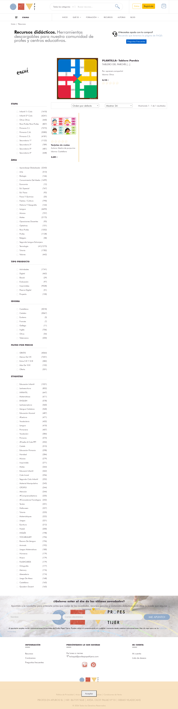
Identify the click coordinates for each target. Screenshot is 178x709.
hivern (33, 558)
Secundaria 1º (33, 140)
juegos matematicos (33, 549)
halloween (33, 508)
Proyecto (33, 294)
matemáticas (33, 397)
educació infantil (33, 471)
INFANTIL (33, 392)
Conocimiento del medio (33, 180)
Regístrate (148, 6)
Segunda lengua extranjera (33, 242)
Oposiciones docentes (33, 221)
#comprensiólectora (33, 496)
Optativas (33, 225)
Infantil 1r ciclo (33, 111)
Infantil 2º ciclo (33, 116)
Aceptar (89, 693)
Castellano (33, 309)
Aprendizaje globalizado (33, 168)
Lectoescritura (33, 388)
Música (33, 213)
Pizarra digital (33, 290)
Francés (33, 321)
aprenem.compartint (114, 71)
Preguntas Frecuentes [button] (136, 41)
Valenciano (33, 338)
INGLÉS (33, 533)
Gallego (33, 325)
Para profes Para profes (33, 124)
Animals (33, 545)
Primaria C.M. (33, 132)
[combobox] (85, 106)
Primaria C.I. (33, 128)
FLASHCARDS (33, 562)
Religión (33, 238)
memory (33, 570)
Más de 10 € (33, 365)
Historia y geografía (33, 205)
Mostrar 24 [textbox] (112, 105)
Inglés (33, 330)
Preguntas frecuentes (34, 662)
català (33, 446)
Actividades (33, 269)
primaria (33, 438)
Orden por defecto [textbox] (82, 105)
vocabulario (33, 421)
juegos (33, 520)
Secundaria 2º (33, 145)
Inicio (65, 17)
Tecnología (30, 246)
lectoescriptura (33, 405)
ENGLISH (33, 401)
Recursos (108, 17)
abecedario (33, 574)
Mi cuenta (136, 653)
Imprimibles (33, 286)
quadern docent (33, 587)
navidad (33, 454)
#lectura (33, 417)
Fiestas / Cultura (33, 201)
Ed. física (33, 192)
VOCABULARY (33, 537)
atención (33, 492)
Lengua (33, 209)
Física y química (33, 197)
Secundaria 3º (33, 149)
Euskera (33, 317)
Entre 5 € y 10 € (33, 361)
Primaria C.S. (33, 136)
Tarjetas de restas (60, 145)
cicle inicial (33, 475)
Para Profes (33, 230)
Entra (136, 6)
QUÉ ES (77, 17)
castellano (33, 582)
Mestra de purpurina (66, 148)
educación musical (33, 413)
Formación (92, 17)
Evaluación (33, 282)
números (33, 553)
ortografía (33, 566)
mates (33, 467)
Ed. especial (33, 188)
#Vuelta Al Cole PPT (33, 442)
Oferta (33, 369)
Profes (33, 234)
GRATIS (33, 353)
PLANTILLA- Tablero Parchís (120, 60)
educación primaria (33, 450)
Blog (132, 17)
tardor (33, 504)
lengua (33, 425)
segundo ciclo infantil (33, 479)
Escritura (33, 525)
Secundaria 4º (33, 153)
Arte (33, 172)
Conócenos (30, 658)
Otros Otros (33, 120)
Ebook (33, 278)
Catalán (33, 313)
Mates (33, 217)
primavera (33, 430)
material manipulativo (33, 483)
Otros (33, 334)
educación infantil (33, 384)
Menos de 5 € (33, 357)
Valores (33, 254)
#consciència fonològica (33, 500)
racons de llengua (33, 541)
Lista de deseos (139, 658)
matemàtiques (33, 516)
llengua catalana (33, 409)
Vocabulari (33, 434)
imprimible (33, 463)
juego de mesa (33, 578)
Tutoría (33, 250)
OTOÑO (33, 487)
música (33, 458)
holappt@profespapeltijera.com (84, 656)
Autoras (121, 17)
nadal (33, 529)
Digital (33, 273)
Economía (33, 184)
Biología (33, 176)
